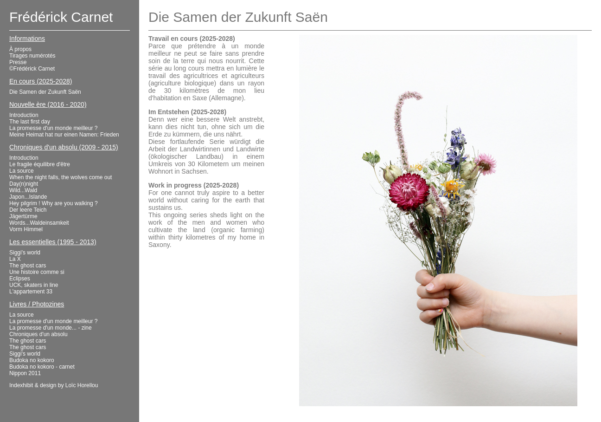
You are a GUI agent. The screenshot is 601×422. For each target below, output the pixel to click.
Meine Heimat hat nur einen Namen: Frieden (64, 134)
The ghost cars (27, 265)
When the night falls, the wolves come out (60, 177)
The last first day (29, 121)
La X (15, 259)
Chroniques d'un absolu (38, 334)
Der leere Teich (27, 210)
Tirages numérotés (32, 55)
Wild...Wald (23, 190)
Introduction (23, 115)
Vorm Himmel (26, 229)
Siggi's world (24, 252)
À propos (20, 49)
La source (21, 171)
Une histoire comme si (36, 272)
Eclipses (19, 278)
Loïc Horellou (81, 385)
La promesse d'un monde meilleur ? (53, 128)
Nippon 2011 (25, 373)
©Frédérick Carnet (32, 68)
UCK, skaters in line (33, 285)
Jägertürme (23, 216)
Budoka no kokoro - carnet (42, 367)
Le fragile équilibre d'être (39, 164)
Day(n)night (23, 184)
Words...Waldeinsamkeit (39, 223)
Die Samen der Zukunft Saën (45, 92)
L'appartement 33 (30, 291)
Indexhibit (21, 385)
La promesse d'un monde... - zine (50, 328)
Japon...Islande (28, 197)
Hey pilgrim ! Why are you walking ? (53, 203)
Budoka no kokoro (31, 360)
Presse (17, 62)
